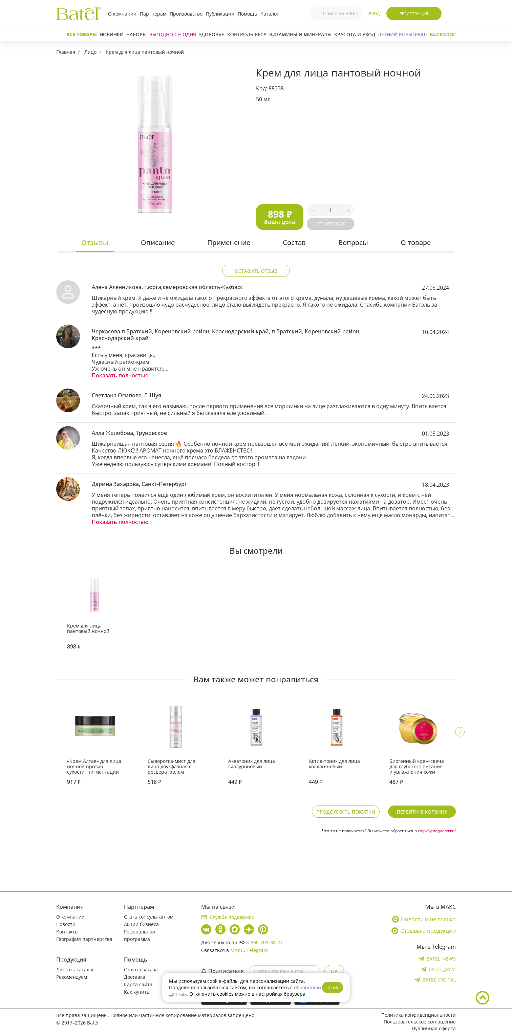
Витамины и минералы (300, 34)
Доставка (134, 977)
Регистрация (414, 14)
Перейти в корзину (422, 812)
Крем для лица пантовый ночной (145, 52)
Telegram (257, 950)
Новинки (112, 34)
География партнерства (84, 939)
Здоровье (211, 34)
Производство (186, 13)
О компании (122, 13)
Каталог (269, 13)
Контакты (67, 931)
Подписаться (222, 971)
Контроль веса (246, 34)
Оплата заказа (141, 969)
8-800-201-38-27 (264, 942)
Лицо (90, 52)
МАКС (237, 950)
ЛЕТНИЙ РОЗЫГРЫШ (402, 34)
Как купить (136, 992)
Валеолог (443, 34)
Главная (65, 52)
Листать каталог (75, 969)
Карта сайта (138, 984)
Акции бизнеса (141, 924)
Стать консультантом (148, 916)
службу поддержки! (437, 831)
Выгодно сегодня (172, 34)
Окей (332, 987)
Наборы (136, 34)
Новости (66, 924)
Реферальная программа (139, 935)
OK (334, 971)
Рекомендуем (71, 977)
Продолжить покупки (345, 812)
